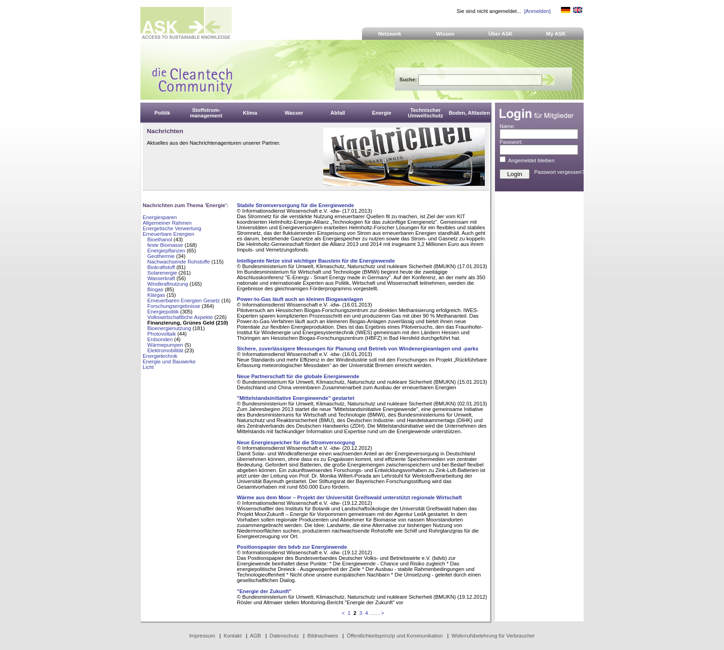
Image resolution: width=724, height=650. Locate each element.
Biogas (155, 289)
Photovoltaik (161, 334)
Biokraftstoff (161, 267)
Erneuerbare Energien (168, 234)
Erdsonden (160, 339)
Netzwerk (389, 34)
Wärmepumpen (165, 345)
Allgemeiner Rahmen (167, 223)
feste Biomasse (165, 245)
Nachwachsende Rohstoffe (178, 261)
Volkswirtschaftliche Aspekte (180, 317)
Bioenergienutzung (169, 328)
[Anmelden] (537, 11)
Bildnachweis (323, 635)
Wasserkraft (161, 278)
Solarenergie (162, 273)
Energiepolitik (163, 311)
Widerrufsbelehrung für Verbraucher (493, 635)
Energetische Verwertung (172, 228)
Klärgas (156, 295)
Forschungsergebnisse (173, 306)
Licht (148, 367)
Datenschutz (284, 635)
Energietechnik (160, 356)
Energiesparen (160, 217)
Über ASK (501, 34)
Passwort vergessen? (559, 172)
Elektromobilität (165, 350)
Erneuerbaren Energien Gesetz (183, 300)
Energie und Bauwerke (169, 361)
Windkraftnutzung (167, 284)
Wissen (445, 34)
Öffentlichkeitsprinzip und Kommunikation (395, 635)
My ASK (556, 34)
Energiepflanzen (166, 250)
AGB (255, 635)
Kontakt (233, 635)
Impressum (202, 635)
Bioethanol (159, 239)
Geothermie (161, 256)
